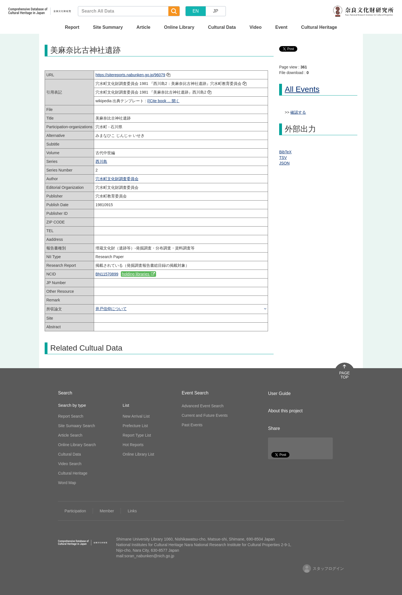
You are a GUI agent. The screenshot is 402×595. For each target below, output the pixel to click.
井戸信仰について (111, 308)
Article (143, 27)
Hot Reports (133, 444)
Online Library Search (77, 444)
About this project (285, 410)
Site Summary (108, 27)
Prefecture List (135, 425)
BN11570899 (106, 274)
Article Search (70, 435)
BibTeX (285, 152)
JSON (284, 163)
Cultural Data (222, 27)
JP (215, 11)
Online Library (179, 27)
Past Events (192, 425)
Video (256, 27)
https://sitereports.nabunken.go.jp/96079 (130, 75)
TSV (283, 157)
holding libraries (138, 274)
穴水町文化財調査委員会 (116, 179)
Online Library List (138, 454)
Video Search (70, 463)
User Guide (279, 393)
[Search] (174, 11)
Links (132, 511)
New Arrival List (136, 416)
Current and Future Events (205, 415)
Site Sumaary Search (76, 425)
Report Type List (137, 435)
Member (107, 511)
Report (72, 27)
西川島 (101, 161)
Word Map (67, 482)
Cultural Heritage (319, 27)
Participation (75, 511)
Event (281, 27)
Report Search (70, 416)
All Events (302, 89)
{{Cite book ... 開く (163, 101)
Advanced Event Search (203, 406)
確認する (298, 112)
